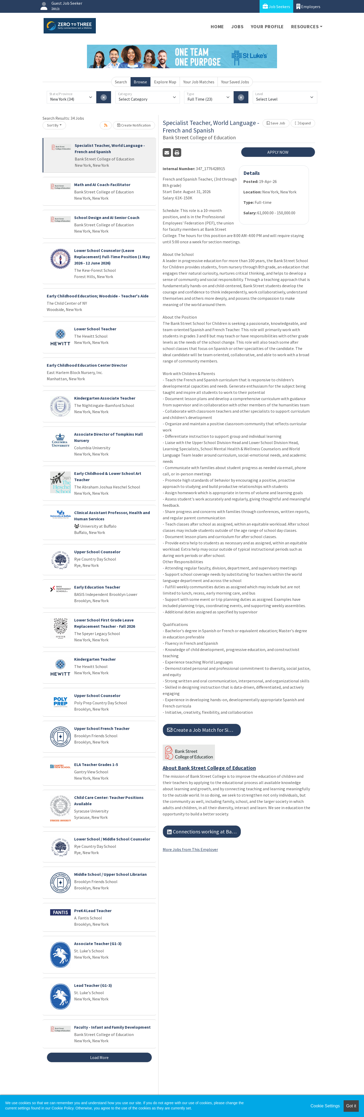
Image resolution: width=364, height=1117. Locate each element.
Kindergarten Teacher (95, 659)
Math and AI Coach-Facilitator (102, 184)
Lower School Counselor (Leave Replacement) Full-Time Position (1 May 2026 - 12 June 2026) (112, 257)
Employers (308, 6)
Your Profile (267, 27)
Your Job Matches (198, 81)
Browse (140, 81)
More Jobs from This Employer (190, 849)
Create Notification (134, 125)
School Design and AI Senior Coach (106, 217)
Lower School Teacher (95, 328)
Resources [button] (305, 27)
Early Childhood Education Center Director (87, 365)
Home (217, 27)
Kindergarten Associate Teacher (104, 398)
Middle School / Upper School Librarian (110, 874)
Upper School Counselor (97, 551)
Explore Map (165, 81)
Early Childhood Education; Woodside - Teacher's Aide (98, 295)
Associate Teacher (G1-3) (98, 943)
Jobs (237, 27)
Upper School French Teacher (102, 728)
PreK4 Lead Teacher (92, 910)
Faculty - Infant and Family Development (112, 1027)
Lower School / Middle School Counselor (112, 839)
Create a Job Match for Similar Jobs (204, 730)
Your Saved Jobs (235, 81)
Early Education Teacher (97, 587)
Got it (351, 1106)
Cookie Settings (325, 1106)
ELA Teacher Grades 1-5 (96, 764)
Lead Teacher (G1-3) (93, 985)
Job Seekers (276, 6)
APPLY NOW (278, 152)
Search (121, 81)
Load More (99, 1057)
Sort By (52, 125)
